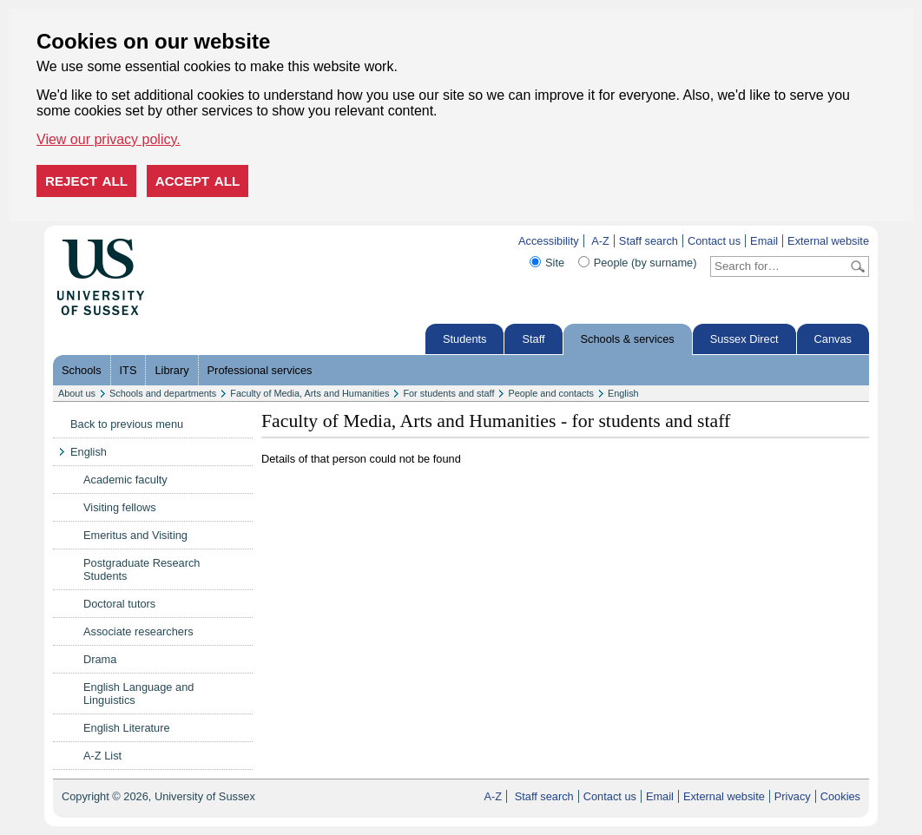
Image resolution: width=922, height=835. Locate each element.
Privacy (792, 796)
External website (828, 240)
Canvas (833, 338)
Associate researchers (138, 631)
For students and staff (448, 393)
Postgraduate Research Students (141, 569)
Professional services (260, 370)
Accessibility (548, 240)
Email (764, 240)
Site (554, 262)
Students (465, 338)
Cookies (840, 796)
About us (76, 393)
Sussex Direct (744, 338)
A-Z (600, 240)
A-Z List (102, 755)
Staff (533, 338)
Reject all (86, 181)
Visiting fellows (119, 507)
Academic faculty (125, 479)
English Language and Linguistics (138, 693)
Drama (99, 659)
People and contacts (551, 393)
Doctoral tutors (119, 603)
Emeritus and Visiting (135, 535)
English (623, 393)
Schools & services (628, 338)
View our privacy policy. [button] (108, 139)
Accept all (197, 181)
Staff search (648, 240)
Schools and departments (162, 393)
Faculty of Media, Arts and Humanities (309, 393)
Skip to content (181, 240)
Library (171, 370)
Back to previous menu (126, 424)
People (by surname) (645, 262)
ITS (128, 370)
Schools (82, 370)
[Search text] (779, 266)
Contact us (714, 240)
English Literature (126, 727)
